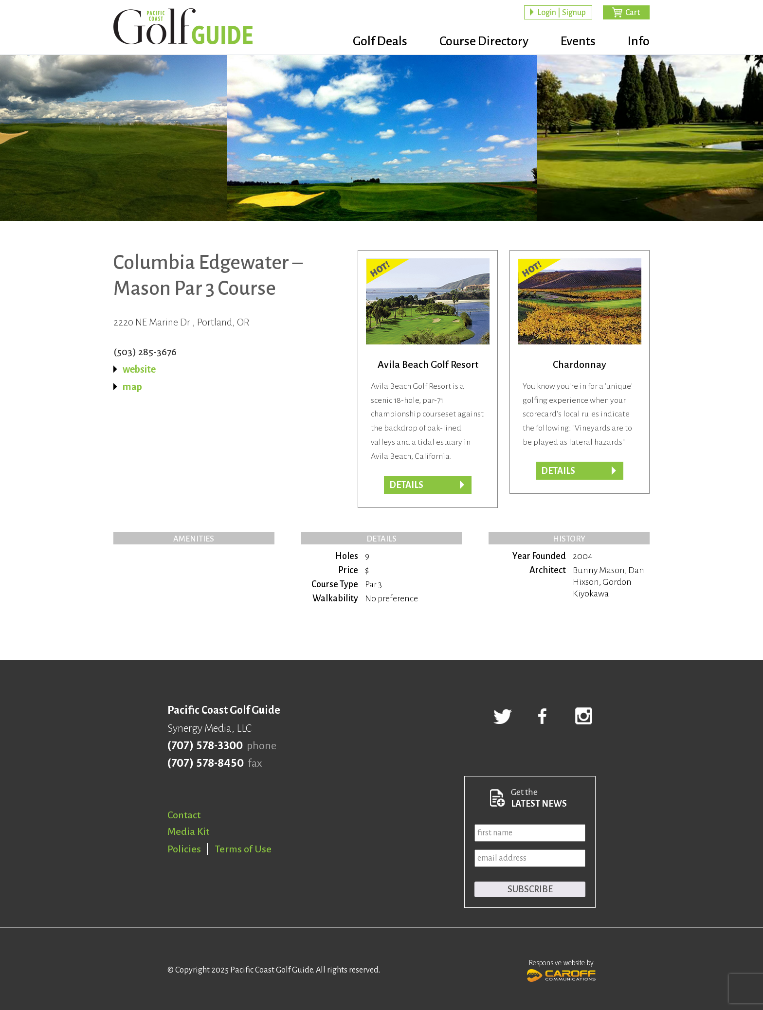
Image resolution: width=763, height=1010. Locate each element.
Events (578, 41)
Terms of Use (243, 849)
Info (639, 41)
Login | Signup (561, 12)
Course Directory (483, 41)
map (132, 386)
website (139, 369)
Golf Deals (380, 41)
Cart (632, 12)
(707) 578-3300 (205, 746)
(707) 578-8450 (205, 763)
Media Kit (188, 831)
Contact (183, 815)
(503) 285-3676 (145, 351)
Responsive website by (561, 969)
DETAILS (558, 471)
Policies (184, 849)
